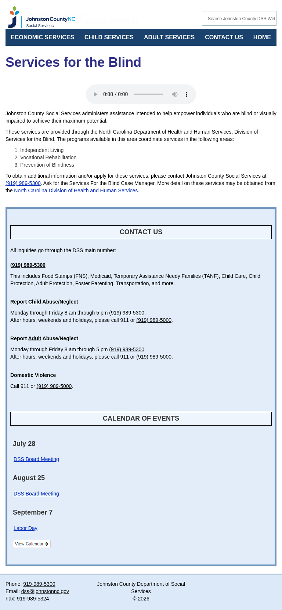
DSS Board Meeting (36, 459)
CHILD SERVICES (109, 37)
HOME (262, 37)
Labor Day (25, 528)
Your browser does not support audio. (141, 94)
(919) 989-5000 (153, 320)
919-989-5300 (39, 584)
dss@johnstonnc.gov (45, 591)
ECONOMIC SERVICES (42, 37)
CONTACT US (224, 37)
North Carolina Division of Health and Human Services (76, 190)
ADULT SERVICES (169, 37)
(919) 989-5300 (23, 183)
